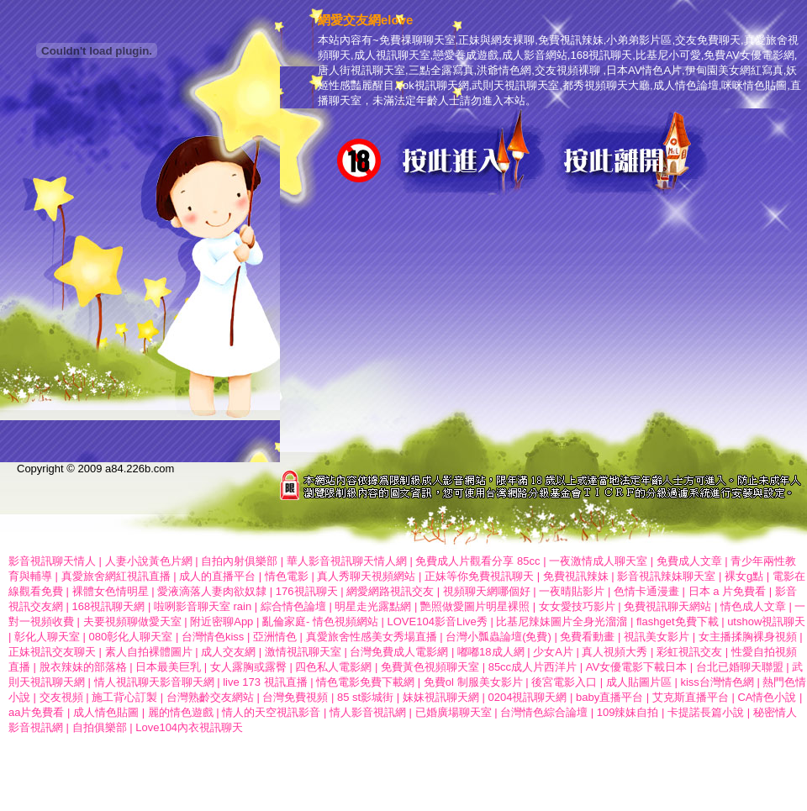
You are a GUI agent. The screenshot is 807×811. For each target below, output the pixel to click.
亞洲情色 (276, 636)
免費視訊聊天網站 (667, 606)
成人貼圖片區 (639, 682)
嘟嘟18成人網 (490, 651)
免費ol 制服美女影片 (473, 682)
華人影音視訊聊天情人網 (347, 561)
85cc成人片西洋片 (532, 667)
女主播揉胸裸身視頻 (748, 636)
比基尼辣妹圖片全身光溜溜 (561, 621)
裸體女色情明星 (110, 591)
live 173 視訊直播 (265, 682)
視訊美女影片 (656, 636)
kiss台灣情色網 (716, 682)
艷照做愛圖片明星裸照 (475, 606)
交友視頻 (61, 697)
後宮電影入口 (564, 682)
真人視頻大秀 (614, 651)
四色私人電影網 (333, 667)
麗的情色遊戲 (181, 712)
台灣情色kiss (213, 636)
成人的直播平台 (217, 576)
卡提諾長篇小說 (705, 712)
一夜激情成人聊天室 (598, 561)
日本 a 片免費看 (727, 591)
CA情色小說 (766, 697)
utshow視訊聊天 (766, 621)
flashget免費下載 (677, 621)
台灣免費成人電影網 (399, 651)
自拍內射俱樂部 (239, 561)
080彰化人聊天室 (131, 636)
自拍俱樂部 (99, 727)
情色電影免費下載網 (365, 682)
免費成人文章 (689, 561)
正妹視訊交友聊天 (52, 651)
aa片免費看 (36, 712)
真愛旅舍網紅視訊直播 (116, 576)
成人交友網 (228, 651)
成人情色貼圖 (106, 712)
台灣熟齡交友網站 (210, 697)
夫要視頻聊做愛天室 (132, 621)
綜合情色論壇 (293, 606)
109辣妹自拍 (628, 712)
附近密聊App (221, 621)
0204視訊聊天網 (527, 697)
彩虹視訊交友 (689, 651)
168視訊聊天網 (108, 606)
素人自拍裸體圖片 (149, 651)
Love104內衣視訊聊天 (189, 727)
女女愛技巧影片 (577, 606)
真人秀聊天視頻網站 (366, 576)
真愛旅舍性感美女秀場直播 (371, 636)
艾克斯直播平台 (690, 697)
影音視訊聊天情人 (52, 561)
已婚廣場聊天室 (453, 712)
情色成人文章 (753, 606)
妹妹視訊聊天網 (441, 697)
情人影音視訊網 (368, 712)
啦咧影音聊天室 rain (202, 606)
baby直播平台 (609, 697)
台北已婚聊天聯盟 (739, 667)
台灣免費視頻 (295, 697)
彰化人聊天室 (47, 636)
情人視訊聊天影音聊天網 (154, 682)
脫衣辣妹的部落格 (83, 667)
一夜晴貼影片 (571, 591)
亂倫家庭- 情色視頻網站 (320, 621)
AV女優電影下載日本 (638, 667)
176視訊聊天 (307, 591)
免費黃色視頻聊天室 (430, 667)
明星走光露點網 (373, 606)
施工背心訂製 (124, 697)
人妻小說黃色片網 (149, 561)
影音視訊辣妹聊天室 (666, 576)
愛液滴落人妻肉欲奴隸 (211, 591)
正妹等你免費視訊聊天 (481, 576)
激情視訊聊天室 (303, 651)
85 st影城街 (365, 697)
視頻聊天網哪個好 (486, 591)
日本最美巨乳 (168, 667)
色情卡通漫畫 (646, 591)
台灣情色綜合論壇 (544, 712)
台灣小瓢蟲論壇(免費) (498, 636)
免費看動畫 (587, 636)
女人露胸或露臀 (248, 667)
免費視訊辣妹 (576, 576)
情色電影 (287, 576)
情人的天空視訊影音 (271, 712)
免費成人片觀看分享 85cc (477, 561)
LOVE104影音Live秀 (438, 621)
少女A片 (553, 651)
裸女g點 (746, 576)
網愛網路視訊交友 (390, 591)
